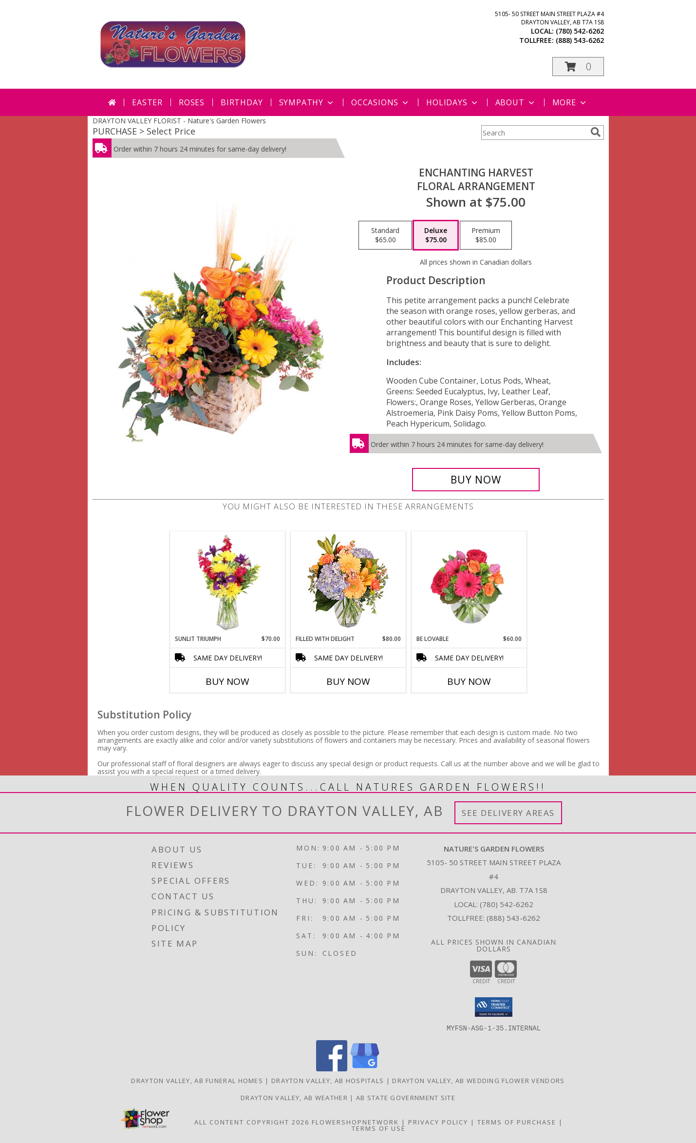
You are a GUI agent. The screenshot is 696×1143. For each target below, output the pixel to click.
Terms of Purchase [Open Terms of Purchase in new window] (516, 1121)
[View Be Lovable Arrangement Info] (468, 583)
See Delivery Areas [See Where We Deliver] (508, 812)
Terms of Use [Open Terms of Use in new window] (379, 1128)
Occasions (380, 102)
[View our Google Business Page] (364, 1068)
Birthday (242, 102)
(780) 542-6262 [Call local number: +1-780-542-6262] (580, 31)
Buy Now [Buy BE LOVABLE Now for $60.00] (469, 681)
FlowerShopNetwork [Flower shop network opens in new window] (355, 1121)
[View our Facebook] (331, 1068)
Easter (147, 102)
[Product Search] (534, 132)
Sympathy (307, 102)
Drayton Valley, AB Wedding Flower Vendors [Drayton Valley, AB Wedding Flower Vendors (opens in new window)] (478, 1080)
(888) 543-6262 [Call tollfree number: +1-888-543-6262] (580, 40)
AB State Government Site (405, 1097)
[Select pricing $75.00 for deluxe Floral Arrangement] (435, 235)
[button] (578, 66)
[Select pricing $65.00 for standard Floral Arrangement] (385, 235)
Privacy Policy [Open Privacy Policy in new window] (438, 1121)
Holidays (452, 102)
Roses (192, 102)
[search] (595, 132)
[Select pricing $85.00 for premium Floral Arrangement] (485, 235)
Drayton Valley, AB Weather (294, 1097)
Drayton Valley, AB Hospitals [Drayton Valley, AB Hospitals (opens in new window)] (327, 1080)
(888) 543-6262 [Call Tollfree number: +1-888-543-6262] (513, 918)
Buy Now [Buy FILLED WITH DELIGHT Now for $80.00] (348, 681)
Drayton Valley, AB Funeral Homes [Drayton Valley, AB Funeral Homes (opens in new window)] (197, 1080)
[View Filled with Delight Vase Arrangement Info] (348, 583)
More (570, 102)
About (515, 102)
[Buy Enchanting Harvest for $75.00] (476, 479)
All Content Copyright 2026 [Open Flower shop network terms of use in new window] (251, 1121)
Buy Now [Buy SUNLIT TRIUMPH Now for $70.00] (227, 681)
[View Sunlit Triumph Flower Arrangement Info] (227, 583)
